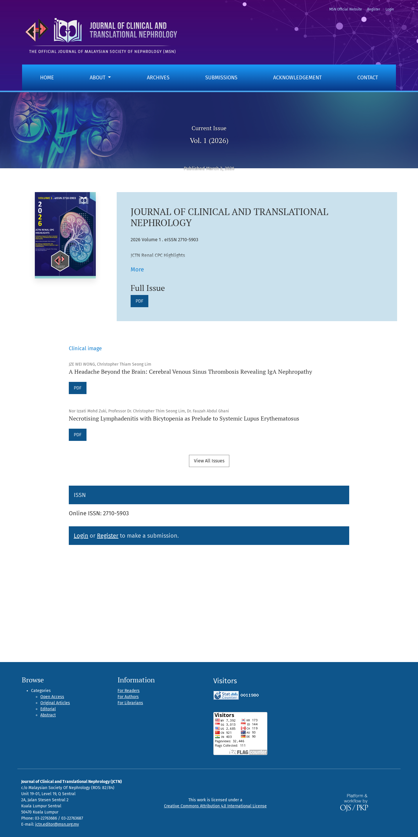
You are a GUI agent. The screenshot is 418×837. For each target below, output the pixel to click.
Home (47, 77)
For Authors (128, 696)
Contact (367, 77)
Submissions (221, 77)
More (137, 269)
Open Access (52, 696)
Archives (158, 77)
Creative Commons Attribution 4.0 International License (215, 806)
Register (373, 9)
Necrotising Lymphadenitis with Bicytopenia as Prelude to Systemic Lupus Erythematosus (184, 418)
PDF (141, 300)
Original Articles (55, 702)
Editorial (48, 709)
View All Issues (209, 461)
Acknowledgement (297, 77)
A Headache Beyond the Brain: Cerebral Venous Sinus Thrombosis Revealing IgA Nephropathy (190, 371)
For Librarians (130, 702)
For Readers (129, 690)
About (98, 77)
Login (389, 9)
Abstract (48, 715)
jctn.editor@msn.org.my (57, 824)
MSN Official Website (345, 9)
